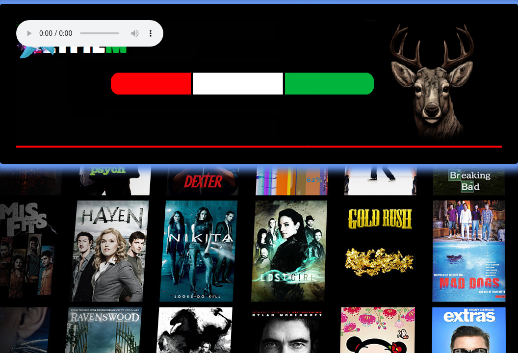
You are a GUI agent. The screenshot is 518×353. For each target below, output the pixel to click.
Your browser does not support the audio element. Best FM (89, 33)
